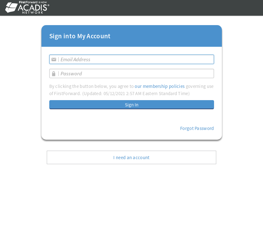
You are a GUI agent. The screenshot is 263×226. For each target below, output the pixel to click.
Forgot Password (197, 128)
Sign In (131, 105)
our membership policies (160, 86)
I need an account (131, 157)
